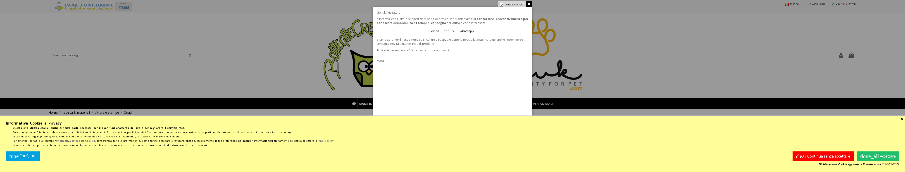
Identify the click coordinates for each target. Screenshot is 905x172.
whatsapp (467, 31)
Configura (22, 156)
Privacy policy (325, 140)
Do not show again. (515, 4)
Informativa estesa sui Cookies (75, 140)
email (435, 31)
